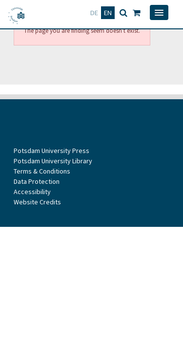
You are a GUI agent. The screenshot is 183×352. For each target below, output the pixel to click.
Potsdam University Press (51, 150)
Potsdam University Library (53, 160)
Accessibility (32, 191)
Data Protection (37, 181)
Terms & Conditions (42, 171)
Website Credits (37, 202)
